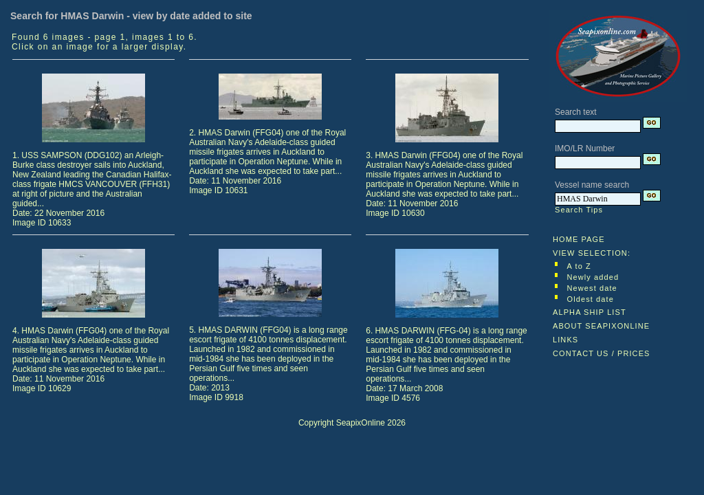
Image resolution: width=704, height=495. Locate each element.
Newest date (592, 288)
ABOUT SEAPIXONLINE (601, 326)
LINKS (565, 340)
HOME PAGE (579, 239)
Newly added (593, 277)
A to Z (579, 266)
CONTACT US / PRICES (601, 353)
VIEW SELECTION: (591, 253)
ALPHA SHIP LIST (589, 312)
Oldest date (590, 299)
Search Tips (579, 210)
